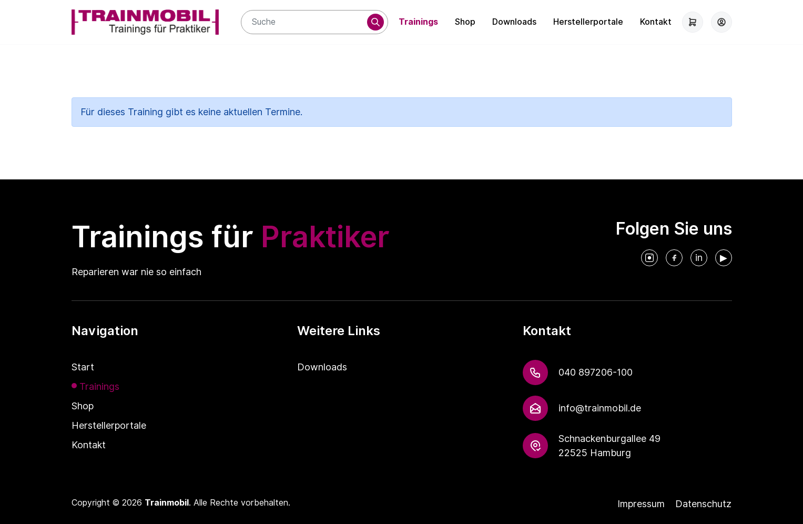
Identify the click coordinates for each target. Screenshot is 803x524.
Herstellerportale (588, 22)
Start (83, 366)
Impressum (641, 503)
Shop (465, 22)
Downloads (514, 22)
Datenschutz (703, 503)
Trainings (418, 22)
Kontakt (656, 22)
